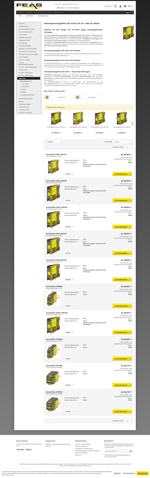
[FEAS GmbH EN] (131, 12)
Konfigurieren (142, 473)
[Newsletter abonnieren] (131, 451)
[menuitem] (110, 6)
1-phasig (22, 87)
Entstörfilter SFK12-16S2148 (56, 313)
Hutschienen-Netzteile (25, 32)
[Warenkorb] (128, 6)
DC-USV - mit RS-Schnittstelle (26, 65)
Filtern (49, 142)
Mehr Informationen (8, 475)
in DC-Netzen (24, 82)
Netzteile (21, 23)
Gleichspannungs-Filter (25, 97)
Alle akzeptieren (129, 473)
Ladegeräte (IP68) (23, 40)
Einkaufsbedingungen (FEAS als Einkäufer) (87, 451)
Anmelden (29, 12)
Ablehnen (117, 473)
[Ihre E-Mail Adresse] (116, 451)
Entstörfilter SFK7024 (54, 392)
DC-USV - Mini (22, 68)
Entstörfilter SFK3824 (54, 339)
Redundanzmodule (23, 102)
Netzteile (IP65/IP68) (24, 46)
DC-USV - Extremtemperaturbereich (28, 62)
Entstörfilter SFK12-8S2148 (122, 127)
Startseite (21, 12)
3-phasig (22, 90)
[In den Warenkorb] (122, 174)
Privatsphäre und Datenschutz (84, 448)
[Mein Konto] (120, 6)
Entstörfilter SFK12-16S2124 (56, 127)
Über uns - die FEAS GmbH (82, 444)
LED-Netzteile (22, 43)
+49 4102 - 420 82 (23, 449)
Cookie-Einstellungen (81, 453)
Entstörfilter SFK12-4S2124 (78, 127)
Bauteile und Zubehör (24, 111)
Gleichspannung (24, 79)
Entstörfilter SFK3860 (54, 286)
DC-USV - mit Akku (23, 60)
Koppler (20, 100)
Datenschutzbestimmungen (120, 455)
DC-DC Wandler (22, 57)
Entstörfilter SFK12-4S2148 (56, 181)
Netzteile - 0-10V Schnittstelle (27, 49)
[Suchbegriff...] (110, 6)
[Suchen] (115, 6)
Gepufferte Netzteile (24, 37)
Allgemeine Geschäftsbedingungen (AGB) (58, 444)
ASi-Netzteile (22, 35)
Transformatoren (23, 108)
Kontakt (49, 12)
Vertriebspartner (40, 12)
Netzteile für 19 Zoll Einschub (26, 51)
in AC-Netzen (24, 85)
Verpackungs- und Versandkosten (65, 464)
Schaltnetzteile (22, 26)
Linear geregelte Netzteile (26, 29)
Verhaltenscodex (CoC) (81, 446)
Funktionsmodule (23, 105)
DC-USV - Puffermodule (25, 74)
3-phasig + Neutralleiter (26, 93)
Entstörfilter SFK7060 (54, 366)
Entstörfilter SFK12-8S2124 (100, 127)
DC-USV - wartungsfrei (24, 71)
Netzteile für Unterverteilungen (27, 54)
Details (69, 173)
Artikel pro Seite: (118, 147)
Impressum (58, 12)
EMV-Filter (21, 76)
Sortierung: (108, 142)
